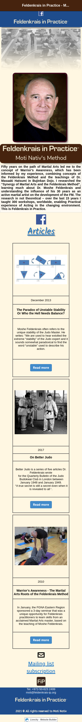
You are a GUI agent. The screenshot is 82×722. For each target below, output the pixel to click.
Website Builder (48, 719)
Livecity (34, 719)
